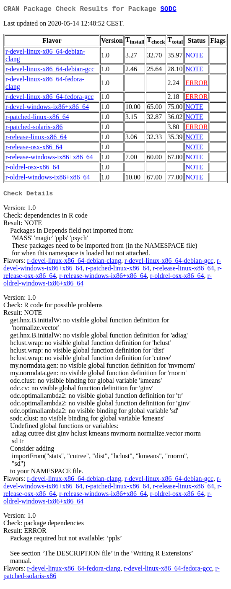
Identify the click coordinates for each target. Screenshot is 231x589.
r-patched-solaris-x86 (34, 128)
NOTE (194, 56)
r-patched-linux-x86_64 (37, 118)
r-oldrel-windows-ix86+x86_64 (47, 178)
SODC (168, 10)
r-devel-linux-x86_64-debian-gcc (49, 70)
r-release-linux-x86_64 (36, 138)
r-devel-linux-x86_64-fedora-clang (73, 570)
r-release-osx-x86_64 (33, 148)
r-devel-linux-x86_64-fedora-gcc (49, 98)
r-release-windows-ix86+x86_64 (49, 158)
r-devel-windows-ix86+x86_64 (47, 108)
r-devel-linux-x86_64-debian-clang (74, 263)
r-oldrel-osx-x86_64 (32, 168)
